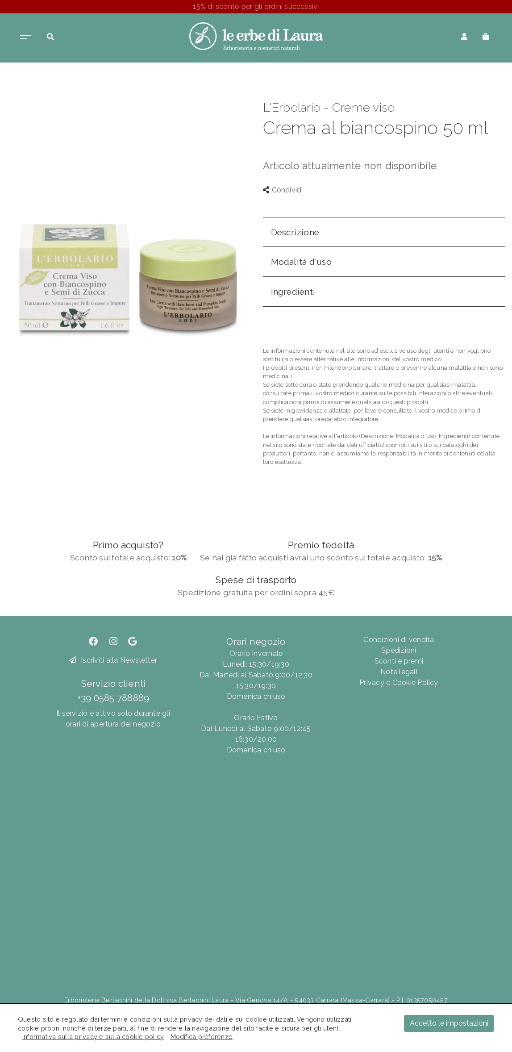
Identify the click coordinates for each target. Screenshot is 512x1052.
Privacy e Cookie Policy (398, 682)
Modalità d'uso (301, 262)
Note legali (398, 672)
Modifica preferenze (202, 1036)
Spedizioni (398, 650)
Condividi (283, 190)
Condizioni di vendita (398, 639)
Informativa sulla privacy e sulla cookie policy (93, 1036)
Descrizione (295, 232)
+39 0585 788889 (113, 697)
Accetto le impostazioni (449, 1023)
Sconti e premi (399, 661)
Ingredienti (293, 291)
